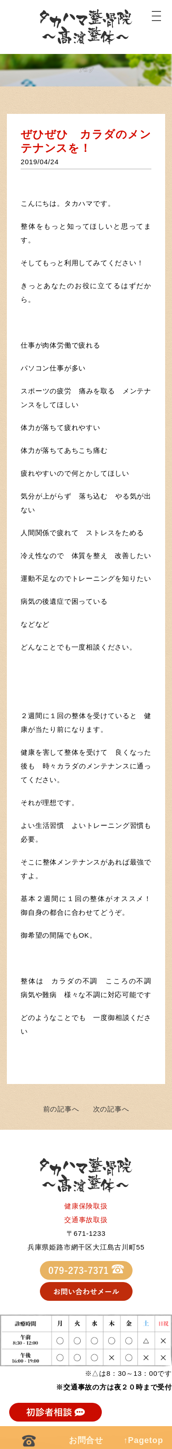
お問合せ (86, 1440)
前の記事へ (61, 1109)
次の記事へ (111, 1109)
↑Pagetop (143, 1440)
